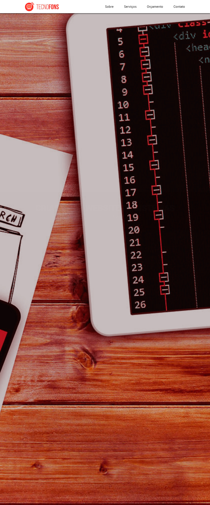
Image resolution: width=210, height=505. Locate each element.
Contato (179, 6)
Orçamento (155, 6)
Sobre (109, 6)
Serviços (130, 6)
